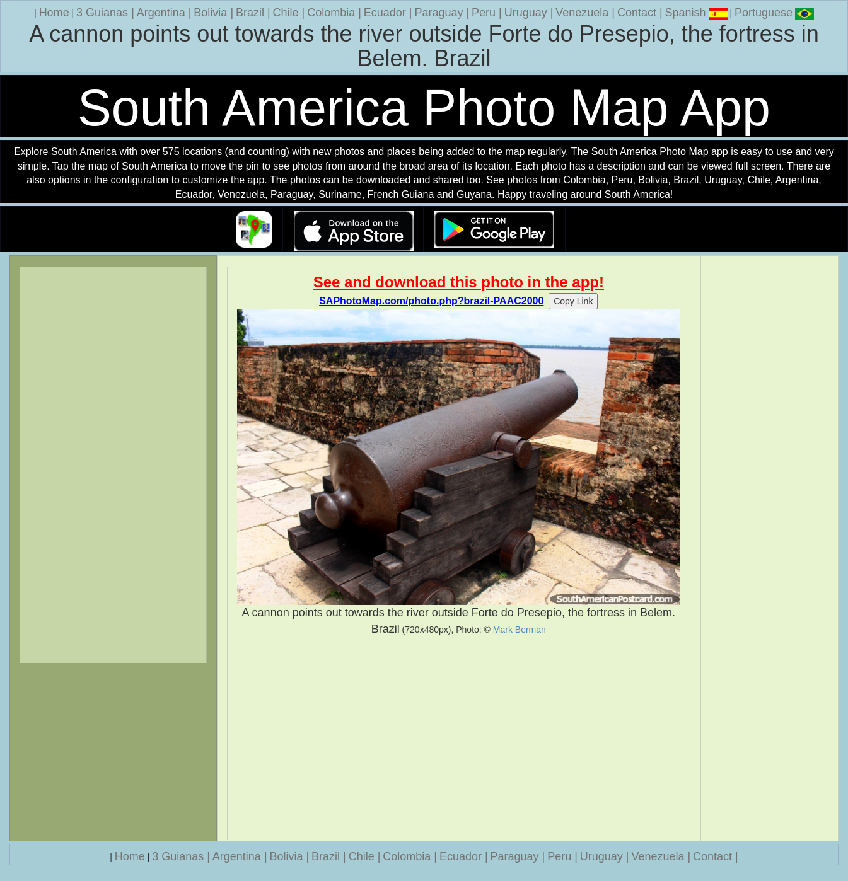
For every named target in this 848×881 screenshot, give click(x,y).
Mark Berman (519, 630)
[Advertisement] (458, 738)
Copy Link (573, 301)
